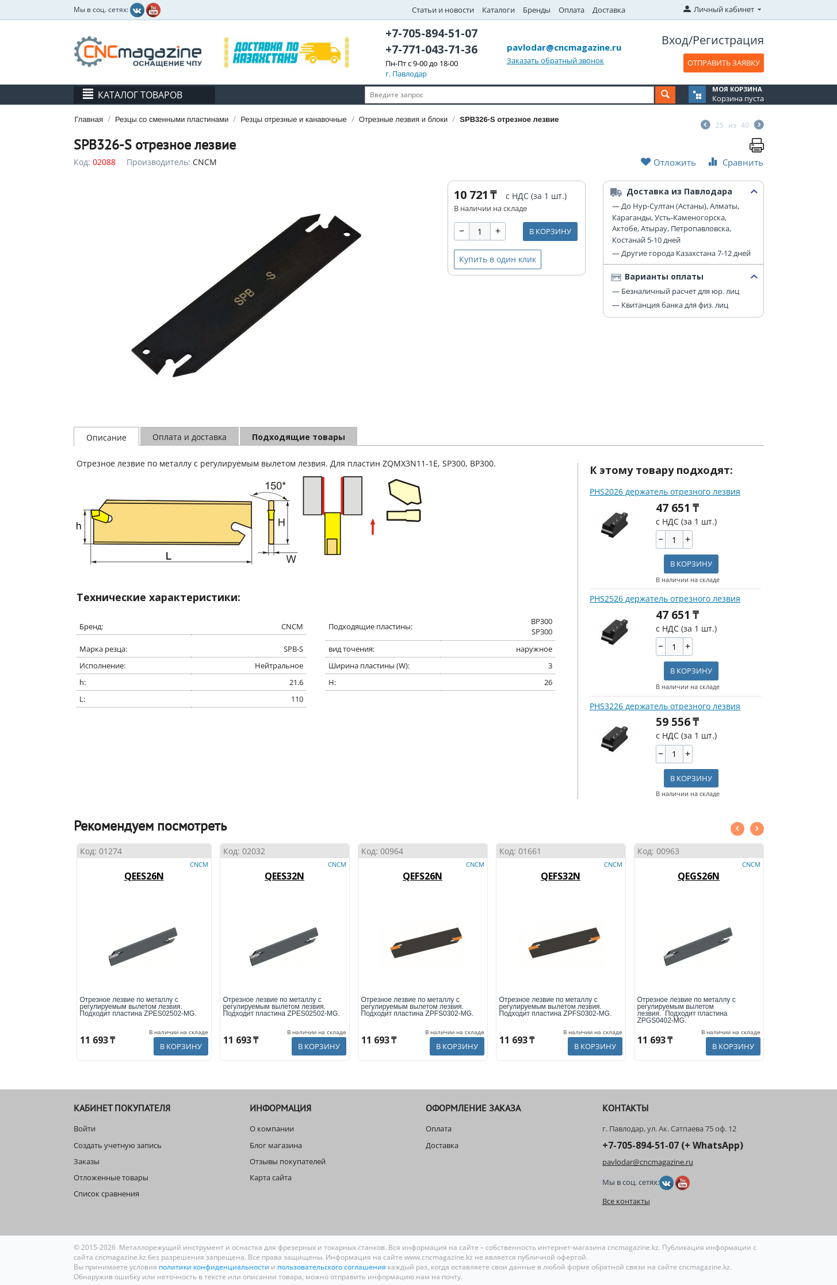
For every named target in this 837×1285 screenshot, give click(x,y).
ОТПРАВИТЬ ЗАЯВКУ (723, 63)
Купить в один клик (497, 259)
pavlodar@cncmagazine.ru (564, 47)
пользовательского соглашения (331, 1267)
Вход (675, 40)
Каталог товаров (140, 95)
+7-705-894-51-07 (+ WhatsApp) (672, 1145)
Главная (89, 119)
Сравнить (734, 162)
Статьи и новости (443, 10)
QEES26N (144, 876)
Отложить (668, 162)
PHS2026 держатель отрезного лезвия (665, 491)
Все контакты (626, 1201)
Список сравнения (106, 1193)
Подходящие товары (298, 436)
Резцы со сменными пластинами (171, 119)
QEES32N (284, 876)
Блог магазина (276, 1145)
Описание (106, 437)
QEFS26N (422, 876)
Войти (84, 1128)
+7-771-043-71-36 (431, 49)
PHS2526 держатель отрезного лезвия (665, 598)
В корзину (550, 231)
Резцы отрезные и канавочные (293, 119)
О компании (272, 1128)
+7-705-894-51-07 (431, 33)
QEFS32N (560, 876)
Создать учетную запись (118, 1145)
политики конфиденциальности (215, 1267)
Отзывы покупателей (288, 1161)
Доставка (609, 10)
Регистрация (728, 40)
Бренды (537, 10)
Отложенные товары (111, 1177)
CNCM (205, 161)
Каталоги (498, 10)
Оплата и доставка (189, 436)
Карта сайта (271, 1177)
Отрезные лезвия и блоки (403, 119)
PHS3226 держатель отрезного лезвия (665, 706)
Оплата (571, 10)
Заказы (87, 1161)
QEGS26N (699, 876)
